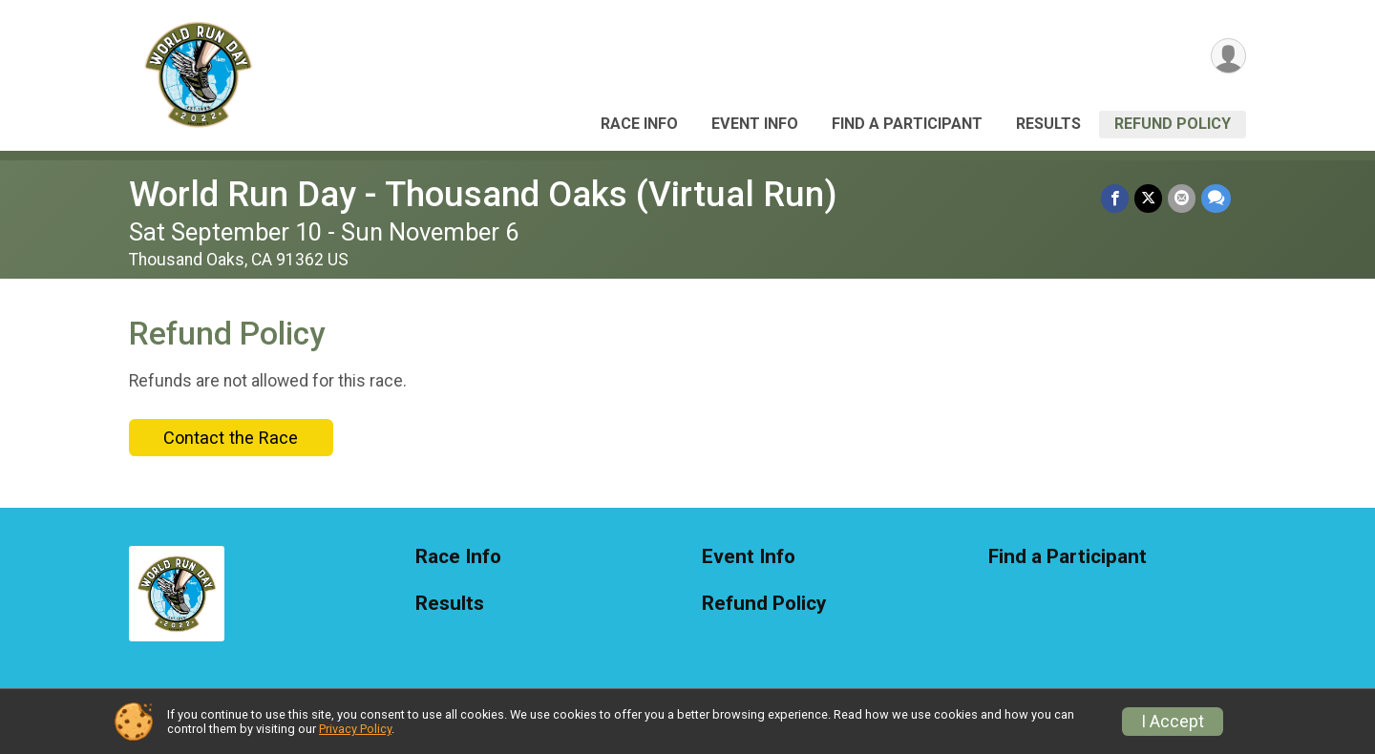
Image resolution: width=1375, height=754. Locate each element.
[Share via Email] (1181, 198)
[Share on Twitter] (1148, 198)
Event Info (754, 124)
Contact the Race (230, 438)
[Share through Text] (1216, 198)
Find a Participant (907, 124)
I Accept (1172, 721)
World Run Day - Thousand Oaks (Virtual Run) (483, 194)
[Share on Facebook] (1115, 198)
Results (1048, 124)
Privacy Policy (355, 729)
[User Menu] (1228, 55)
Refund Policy (1172, 124)
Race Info (639, 124)
